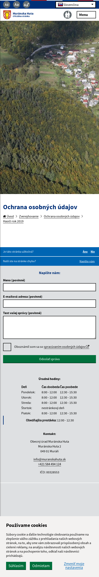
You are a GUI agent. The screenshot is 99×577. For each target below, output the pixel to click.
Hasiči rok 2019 (13, 221)
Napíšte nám (87, 261)
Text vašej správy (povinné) (22, 313)
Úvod (8, 216)
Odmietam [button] (41, 565)
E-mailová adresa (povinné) (22, 296)
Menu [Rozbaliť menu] (86, 14)
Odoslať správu (49, 359)
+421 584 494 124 (49, 464)
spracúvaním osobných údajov (66, 347)
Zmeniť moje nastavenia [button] (74, 566)
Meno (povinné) (14, 280)
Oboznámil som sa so (51, 347)
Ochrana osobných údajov (62, 216)
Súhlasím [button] (16, 565)
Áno (86, 251)
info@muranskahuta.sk (49, 459)
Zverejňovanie (29, 216)
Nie (93, 251)
